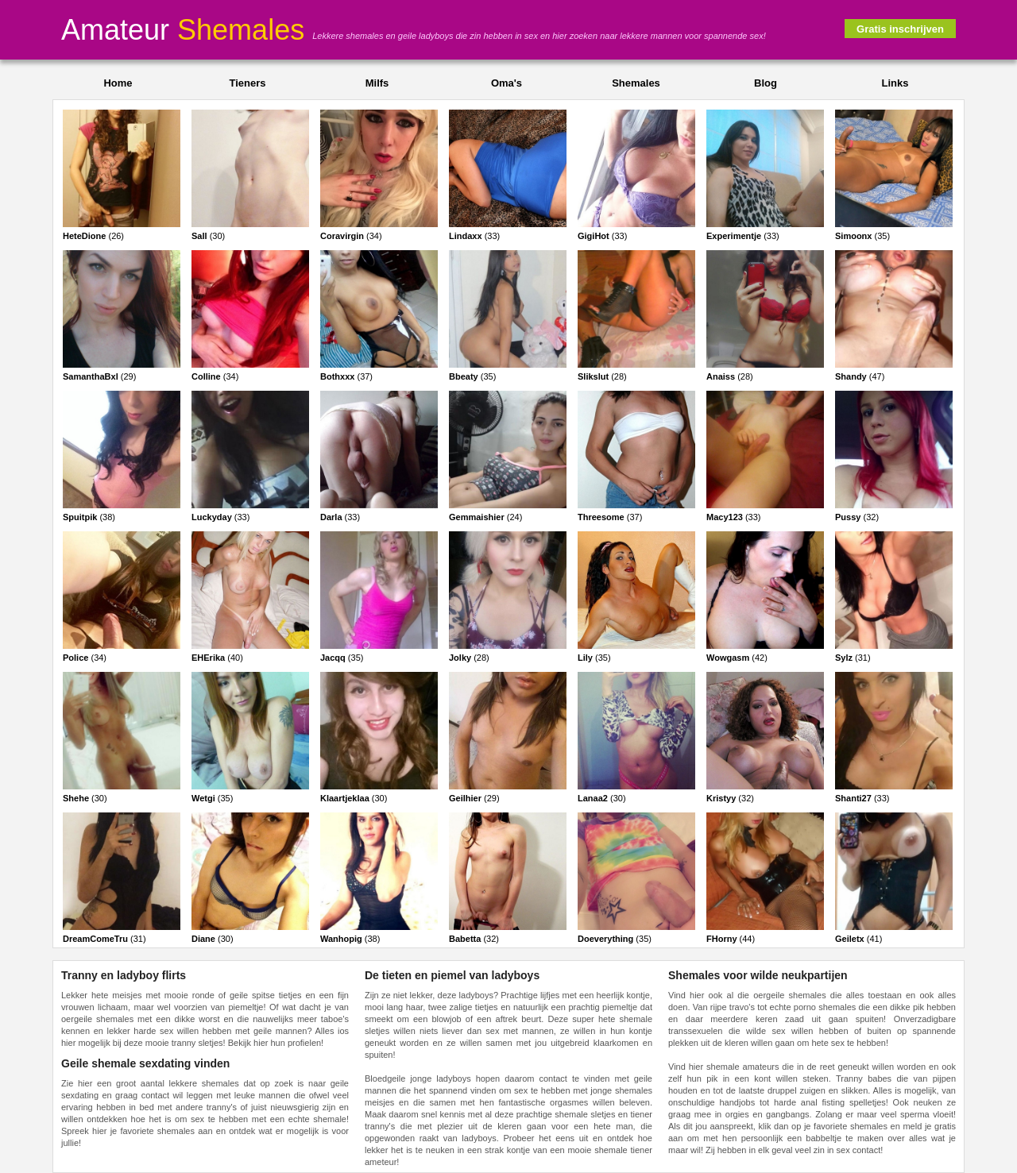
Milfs (377, 83)
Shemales (636, 83)
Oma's (506, 83)
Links (895, 83)
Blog (765, 83)
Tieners (247, 83)
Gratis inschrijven (900, 29)
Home (117, 83)
